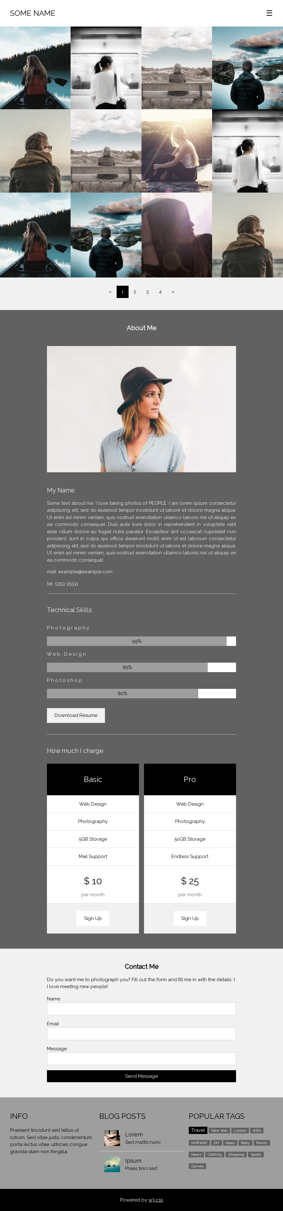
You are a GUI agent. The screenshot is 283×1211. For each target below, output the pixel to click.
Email (53, 1024)
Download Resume (76, 715)
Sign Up (93, 918)
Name (53, 999)
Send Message (141, 1076)
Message (57, 1049)
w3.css (155, 1200)
